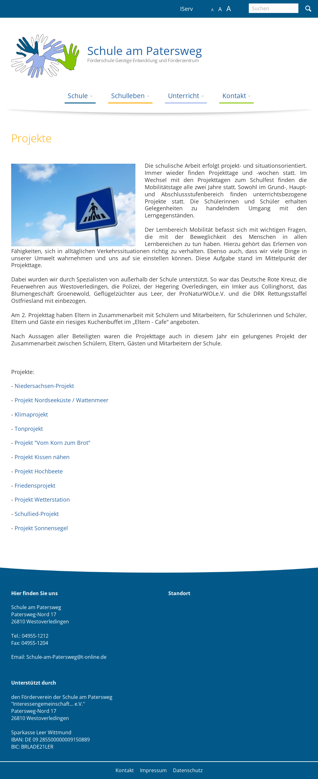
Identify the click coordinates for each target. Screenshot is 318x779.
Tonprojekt (29, 428)
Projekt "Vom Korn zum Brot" (52, 442)
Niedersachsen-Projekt (44, 386)
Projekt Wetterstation (42, 499)
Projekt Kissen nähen (42, 457)
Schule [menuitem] (78, 95)
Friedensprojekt (35, 485)
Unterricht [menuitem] (184, 95)
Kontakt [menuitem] (235, 95)
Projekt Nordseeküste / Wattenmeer (61, 400)
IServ (186, 8)
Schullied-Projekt (37, 513)
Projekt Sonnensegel (41, 528)
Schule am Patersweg (144, 50)
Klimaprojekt (31, 414)
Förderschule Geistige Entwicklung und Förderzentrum (143, 60)
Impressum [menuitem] (153, 770)
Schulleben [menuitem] (128, 95)
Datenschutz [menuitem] (188, 770)
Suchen (308, 7)
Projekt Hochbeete (38, 471)
